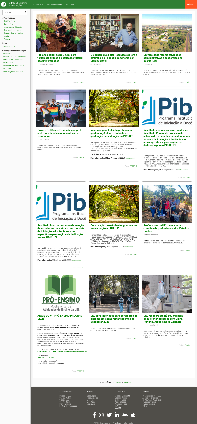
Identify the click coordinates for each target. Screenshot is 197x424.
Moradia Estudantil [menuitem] (122, 396)
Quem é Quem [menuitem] (64, 402)
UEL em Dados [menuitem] (65, 398)
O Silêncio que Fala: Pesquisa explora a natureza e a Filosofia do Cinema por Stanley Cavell (113, 57)
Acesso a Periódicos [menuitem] (150, 398)
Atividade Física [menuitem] (121, 404)
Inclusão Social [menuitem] (121, 400)
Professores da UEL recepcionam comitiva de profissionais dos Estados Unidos (166, 228)
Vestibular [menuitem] (91, 404)
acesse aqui (130, 158)
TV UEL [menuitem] (117, 406)
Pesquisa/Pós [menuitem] (92, 398)
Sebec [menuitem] (144, 406)
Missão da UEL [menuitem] (65, 396)
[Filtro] (14, 12)
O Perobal (80, 82)
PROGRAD (133, 166)
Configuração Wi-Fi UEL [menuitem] (151, 396)
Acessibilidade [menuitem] (120, 402)
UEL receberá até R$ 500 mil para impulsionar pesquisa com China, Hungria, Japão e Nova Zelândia (163, 318)
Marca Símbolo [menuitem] (65, 404)
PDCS (5, 43)
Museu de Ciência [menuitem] (149, 402)
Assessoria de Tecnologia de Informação (117, 423)
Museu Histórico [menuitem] (148, 404)
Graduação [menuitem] (91, 396)
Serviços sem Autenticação (14, 51)
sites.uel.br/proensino (45, 357)
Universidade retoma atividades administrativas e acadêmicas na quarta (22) (162, 57)
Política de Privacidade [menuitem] (68, 406)
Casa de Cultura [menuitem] (121, 398)
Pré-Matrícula (8, 18)
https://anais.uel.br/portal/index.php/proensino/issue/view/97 (62, 351)
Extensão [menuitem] (90, 400)
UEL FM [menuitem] (118, 408)
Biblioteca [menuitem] (91, 402)
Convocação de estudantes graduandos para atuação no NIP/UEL (113, 227)
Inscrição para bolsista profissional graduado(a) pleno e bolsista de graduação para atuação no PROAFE (111, 133)
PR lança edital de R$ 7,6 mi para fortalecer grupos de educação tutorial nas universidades (60, 57)
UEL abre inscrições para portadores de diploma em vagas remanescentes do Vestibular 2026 (113, 318)
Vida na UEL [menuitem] (64, 400)
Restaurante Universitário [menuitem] (152, 400)
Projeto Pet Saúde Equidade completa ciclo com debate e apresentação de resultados (59, 133)
